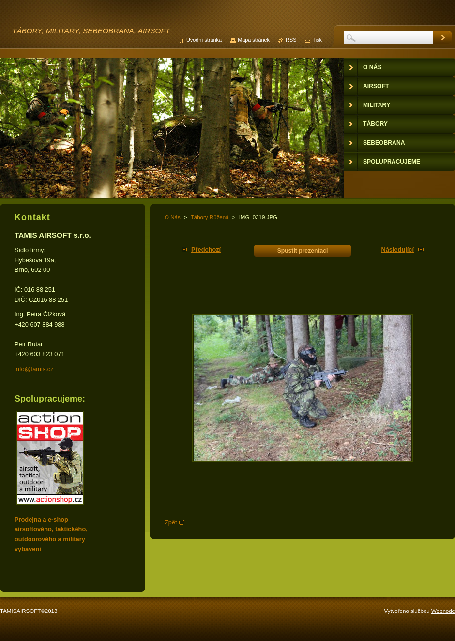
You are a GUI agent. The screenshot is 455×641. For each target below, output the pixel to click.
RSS (291, 40)
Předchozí (206, 249)
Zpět (171, 522)
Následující (397, 249)
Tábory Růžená (210, 217)
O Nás (173, 217)
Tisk (317, 40)
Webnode (443, 611)
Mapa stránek (254, 40)
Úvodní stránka (204, 40)
